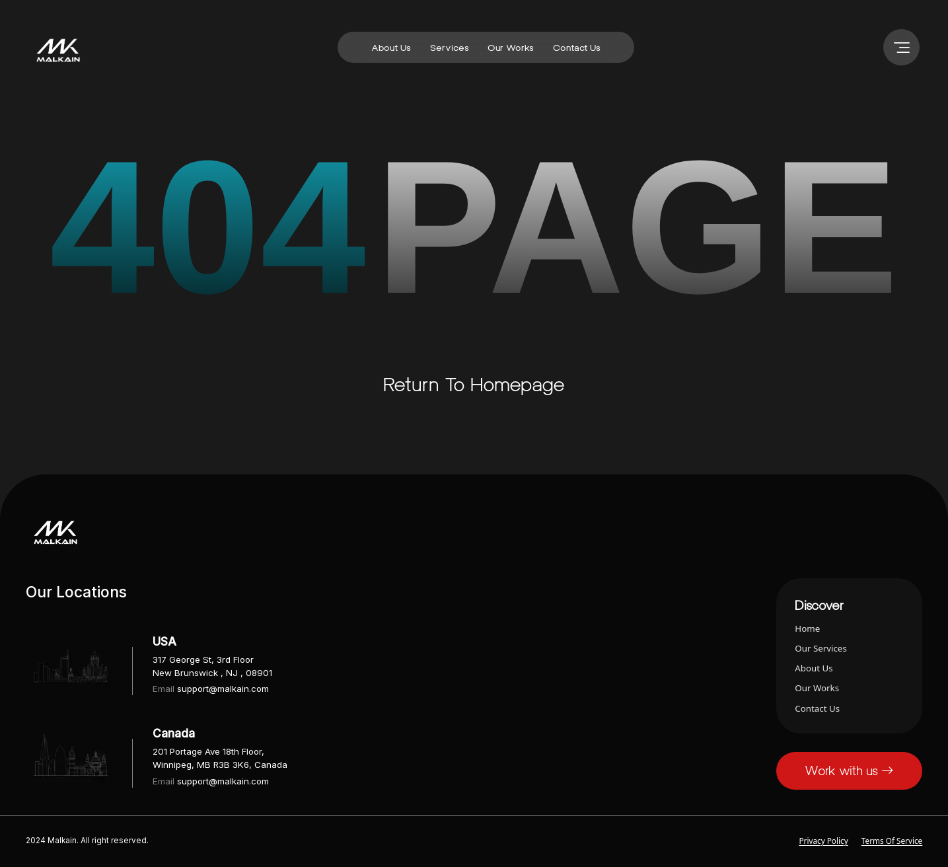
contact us (577, 47)
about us (391, 47)
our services (820, 648)
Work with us (849, 770)
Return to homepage (474, 384)
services (449, 47)
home (807, 628)
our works (511, 47)
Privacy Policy (823, 840)
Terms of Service (891, 840)
